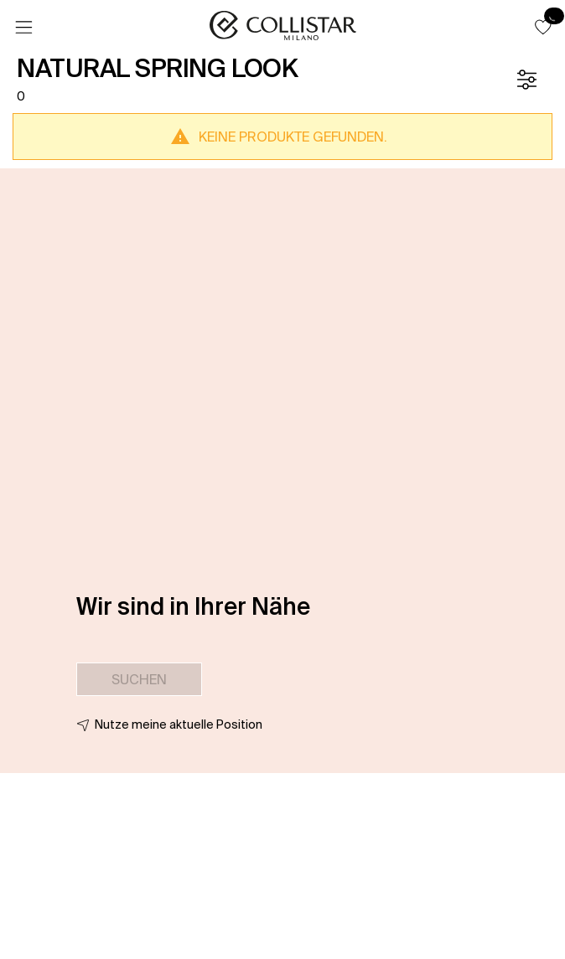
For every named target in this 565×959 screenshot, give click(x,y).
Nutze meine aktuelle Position (178, 724)
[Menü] (23, 27)
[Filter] (526, 79)
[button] (543, 27)
